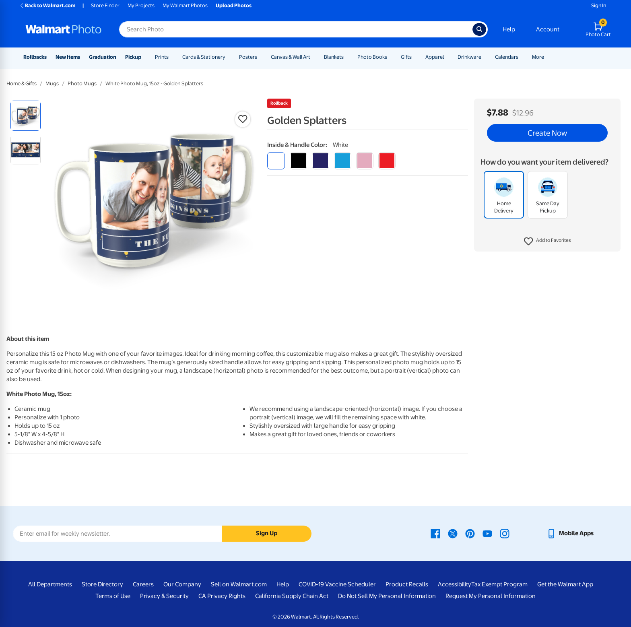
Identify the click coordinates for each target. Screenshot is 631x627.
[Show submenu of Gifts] (415, 57)
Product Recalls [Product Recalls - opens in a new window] (407, 584)
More (538, 57)
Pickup (133, 57)
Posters (248, 57)
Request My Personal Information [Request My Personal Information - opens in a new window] (490, 596)
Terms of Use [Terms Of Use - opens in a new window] (112, 596)
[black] (298, 160)
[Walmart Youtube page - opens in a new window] (487, 533)
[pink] (364, 160)
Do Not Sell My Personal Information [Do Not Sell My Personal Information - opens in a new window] (387, 596)
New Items (68, 57)
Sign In (598, 5)
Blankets (334, 57)
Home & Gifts (21, 83)
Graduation (102, 57)
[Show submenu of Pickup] (144, 57)
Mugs (52, 83)
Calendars (506, 57)
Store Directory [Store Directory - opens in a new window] (102, 584)
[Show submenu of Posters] (260, 57)
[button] (547, 241)
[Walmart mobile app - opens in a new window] (570, 533)
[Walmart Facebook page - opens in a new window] (435, 533)
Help (509, 29)
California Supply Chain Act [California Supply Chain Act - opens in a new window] (291, 596)
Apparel (434, 57)
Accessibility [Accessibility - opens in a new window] (454, 584)
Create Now (547, 132)
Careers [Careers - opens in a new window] (143, 584)
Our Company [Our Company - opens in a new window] (182, 584)
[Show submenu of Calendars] (522, 57)
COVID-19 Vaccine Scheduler (337, 584)
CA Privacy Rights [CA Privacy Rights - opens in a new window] (221, 596)
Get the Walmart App (565, 584)
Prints (162, 57)
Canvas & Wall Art (290, 57)
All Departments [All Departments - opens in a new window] (50, 584)
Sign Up (266, 533)
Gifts (406, 57)
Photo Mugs (82, 83)
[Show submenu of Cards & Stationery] (229, 57)
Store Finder (105, 5)
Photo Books (372, 57)
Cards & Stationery (203, 57)
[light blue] (342, 160)
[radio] (25, 116)
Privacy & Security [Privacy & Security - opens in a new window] (164, 596)
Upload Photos (234, 5)
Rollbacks (35, 57)
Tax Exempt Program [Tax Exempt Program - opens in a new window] (499, 584)
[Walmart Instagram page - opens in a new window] (504, 533)
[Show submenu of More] (547, 57)
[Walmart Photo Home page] (63, 29)
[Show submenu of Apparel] (447, 57)
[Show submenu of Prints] (172, 57)
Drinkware (469, 57)
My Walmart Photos (185, 5)
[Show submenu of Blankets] (347, 57)
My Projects (141, 5)
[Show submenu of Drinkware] (485, 57)
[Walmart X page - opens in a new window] (453, 533)
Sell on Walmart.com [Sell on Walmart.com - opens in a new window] (239, 584)
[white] (276, 160)
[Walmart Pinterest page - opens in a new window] (470, 533)
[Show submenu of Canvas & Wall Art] (313, 57)
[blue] (320, 160)
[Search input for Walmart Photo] (295, 29)
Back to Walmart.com (47, 5)
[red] (387, 160)
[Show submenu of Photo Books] (390, 57)
